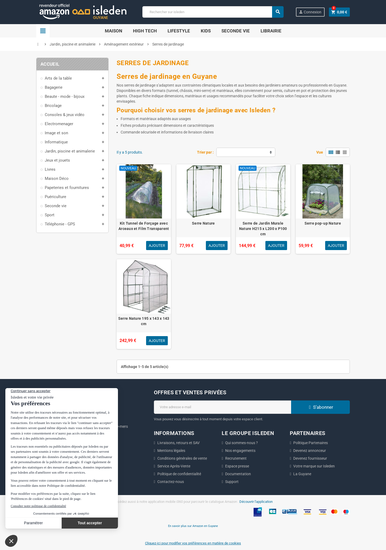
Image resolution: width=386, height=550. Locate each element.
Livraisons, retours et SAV (178, 443)
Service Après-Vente (173, 466)
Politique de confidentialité (179, 474)
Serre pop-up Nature (323, 223)
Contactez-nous (170, 482)
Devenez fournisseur (310, 458)
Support (232, 482)
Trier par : (205, 152)
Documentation (238, 474)
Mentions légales (171, 450)
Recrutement (236, 458)
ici (80, 434)
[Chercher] (212, 12)
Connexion (310, 12)
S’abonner (320, 407)
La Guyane (302, 474)
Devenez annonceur (309, 450)
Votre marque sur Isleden (314, 466)
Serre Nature (203, 223)
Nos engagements (240, 450)
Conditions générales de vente (182, 458)
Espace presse (237, 466)
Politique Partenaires (310, 443)
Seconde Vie (235, 31)
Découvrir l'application (256, 502)
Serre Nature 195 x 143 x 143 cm (143, 321)
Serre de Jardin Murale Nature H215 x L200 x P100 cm (263, 228)
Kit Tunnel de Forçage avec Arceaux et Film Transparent (143, 226)
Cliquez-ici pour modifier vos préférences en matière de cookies (193, 543)
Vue (319, 152)
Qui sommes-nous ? (241, 443)
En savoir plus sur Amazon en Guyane (193, 526)
